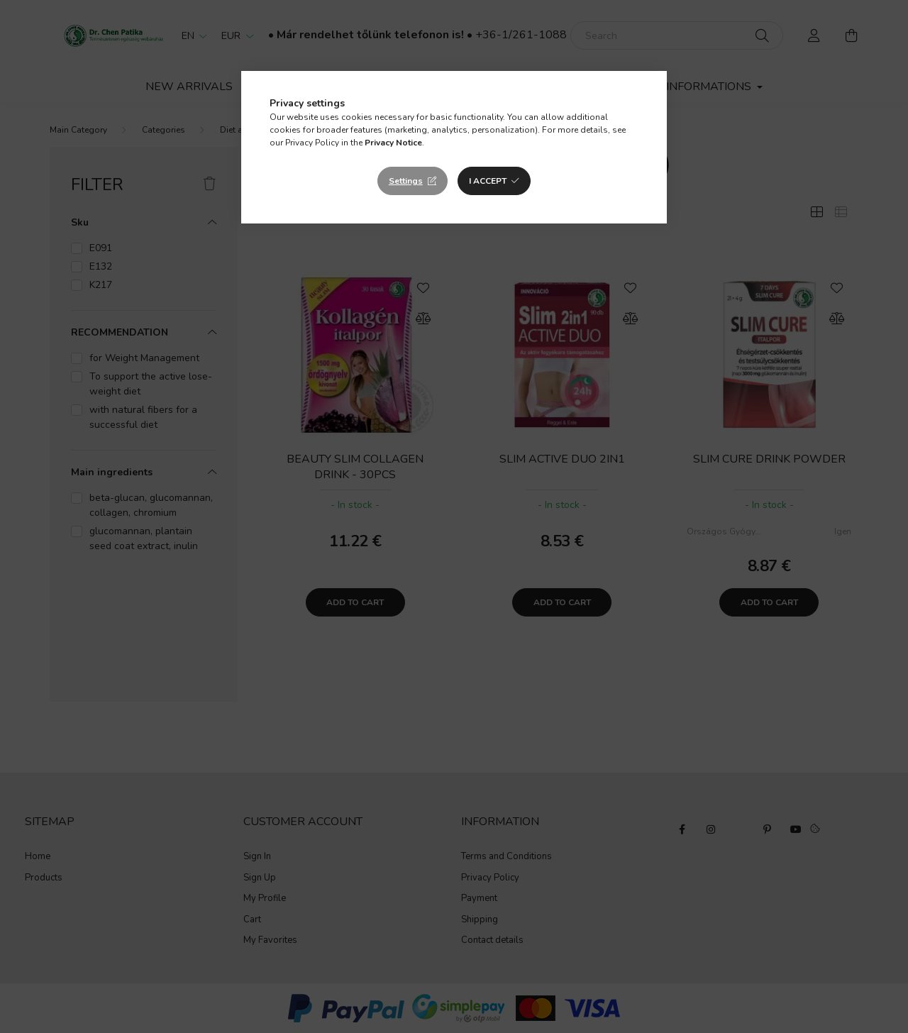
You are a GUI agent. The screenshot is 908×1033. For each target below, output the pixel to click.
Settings (406, 181)
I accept (487, 181)
